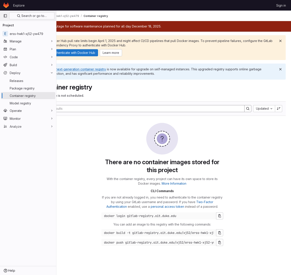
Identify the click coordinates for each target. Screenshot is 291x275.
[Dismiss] (280, 41)
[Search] (152, 108)
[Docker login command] (170, 215)
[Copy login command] (231, 215)
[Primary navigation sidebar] (5, 15)
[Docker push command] (170, 242)
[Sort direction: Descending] (278, 108)
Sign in (281, 5)
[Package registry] (28, 88)
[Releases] (28, 80)
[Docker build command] (170, 232)
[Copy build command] (231, 232)
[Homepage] (6, 5)
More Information (185, 183)
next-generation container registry (104, 69)
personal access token (179, 206)
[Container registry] (28, 95)
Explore (19, 5)
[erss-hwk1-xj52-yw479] (28, 33)
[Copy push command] (231, 242)
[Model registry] (28, 103)
